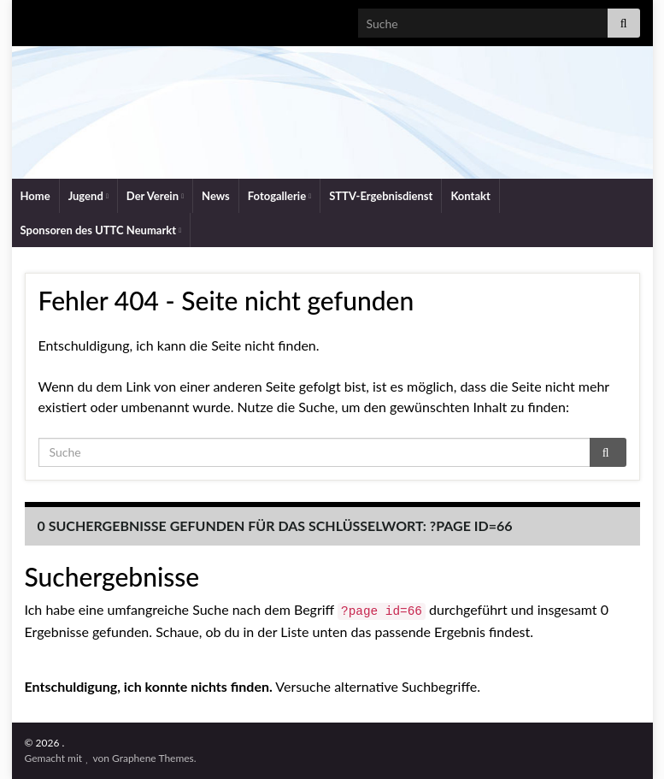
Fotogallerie (279, 196)
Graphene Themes (153, 758)
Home (35, 196)
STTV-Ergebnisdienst (380, 196)
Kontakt (470, 196)
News (216, 196)
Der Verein (155, 196)
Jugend (88, 196)
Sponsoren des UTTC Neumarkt (101, 230)
